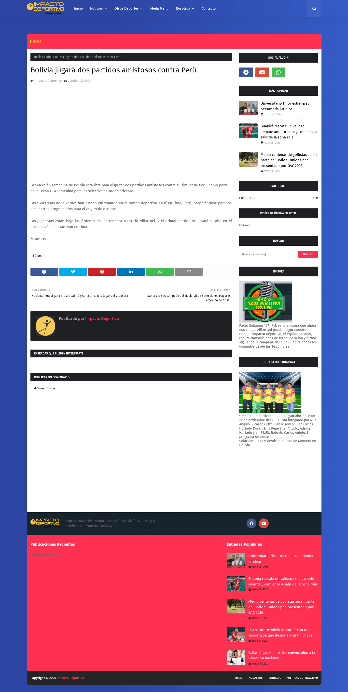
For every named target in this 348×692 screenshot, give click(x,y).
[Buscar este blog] (268, 254)
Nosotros (256, 677)
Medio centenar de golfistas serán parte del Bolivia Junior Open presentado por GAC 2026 (289, 160)
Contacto (275, 677)
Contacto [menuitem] (209, 8)
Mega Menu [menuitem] (159, 8)
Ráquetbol (279, 198)
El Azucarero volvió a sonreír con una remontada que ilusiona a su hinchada (280, 633)
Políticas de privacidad (302, 677)
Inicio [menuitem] (78, 8)
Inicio (38, 57)
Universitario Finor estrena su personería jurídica (285, 106)
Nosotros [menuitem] (183, 8)
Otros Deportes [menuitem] (126, 8)
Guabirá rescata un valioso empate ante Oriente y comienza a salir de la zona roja (289, 131)
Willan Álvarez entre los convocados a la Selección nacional (281, 656)
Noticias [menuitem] (96, 8)
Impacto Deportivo (48, 80)
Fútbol (48, 57)
